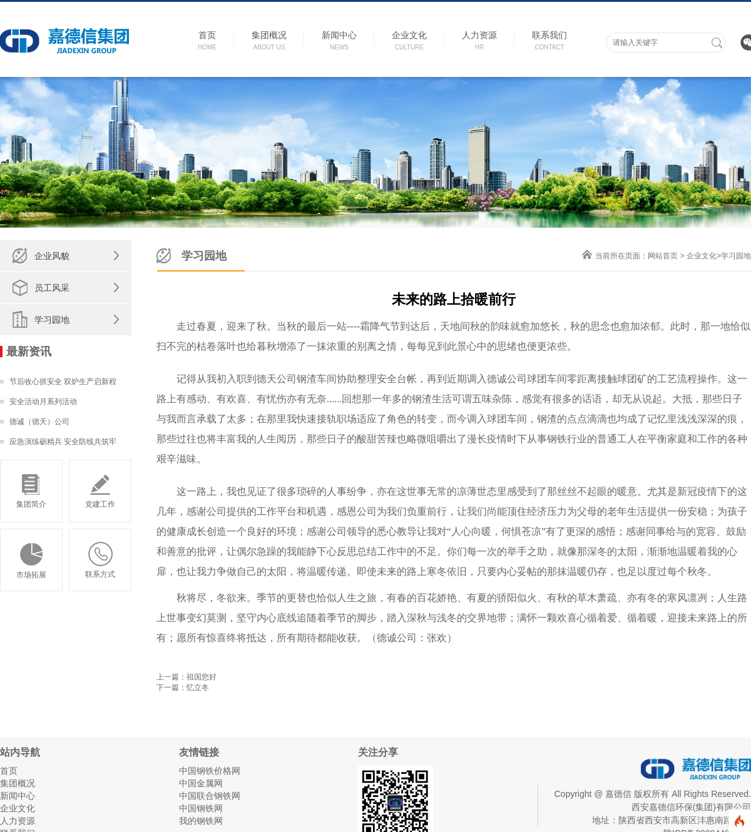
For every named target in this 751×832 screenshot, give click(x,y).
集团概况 (17, 783)
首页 (9, 771)
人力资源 (17, 821)
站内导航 (20, 752)
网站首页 (663, 255)
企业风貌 (51, 256)
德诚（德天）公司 (39, 421)
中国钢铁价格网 (209, 771)
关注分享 (378, 752)
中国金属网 (201, 783)
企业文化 (702, 255)
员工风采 (51, 288)
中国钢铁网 (201, 808)
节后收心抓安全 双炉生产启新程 (62, 381)
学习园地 (51, 320)
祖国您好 (201, 676)
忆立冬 (197, 687)
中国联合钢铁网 (209, 796)
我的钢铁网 (201, 821)
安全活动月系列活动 (43, 401)
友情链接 (199, 752)
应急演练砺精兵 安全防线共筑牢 (62, 441)
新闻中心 (17, 796)
